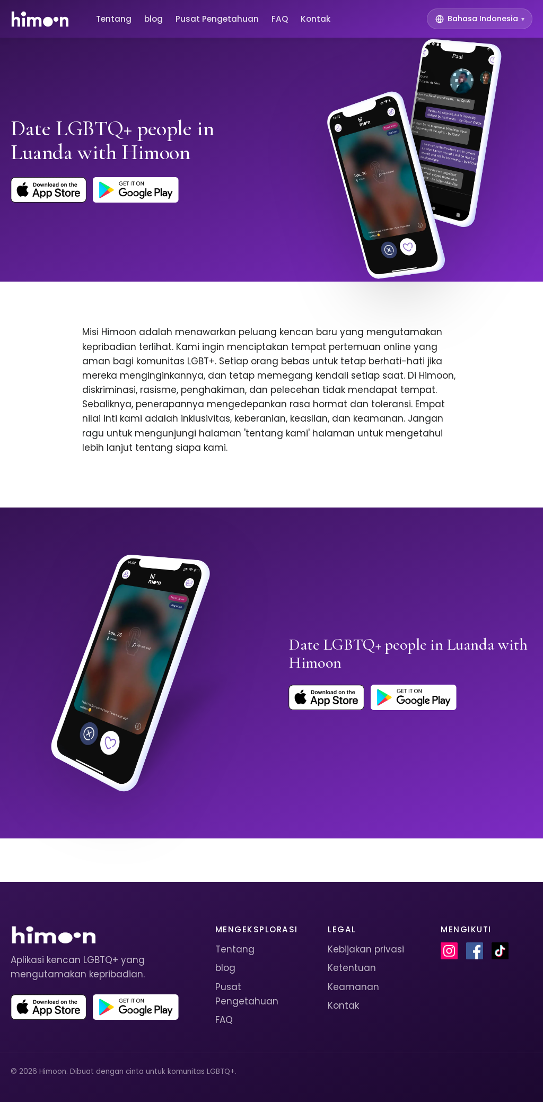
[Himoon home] (39, 19)
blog (153, 18)
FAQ (280, 18)
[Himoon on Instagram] (449, 950)
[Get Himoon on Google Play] (136, 190)
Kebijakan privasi (366, 949)
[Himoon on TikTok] (500, 950)
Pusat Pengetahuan (217, 18)
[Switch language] (479, 18)
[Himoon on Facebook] (474, 950)
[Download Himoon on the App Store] (48, 190)
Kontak (315, 18)
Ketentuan (352, 967)
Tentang (114, 18)
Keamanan (353, 987)
